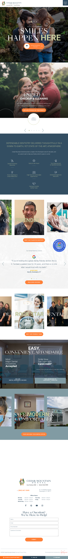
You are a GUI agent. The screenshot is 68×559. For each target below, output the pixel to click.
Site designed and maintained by (56, 552)
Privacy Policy (23, 552)
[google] (31, 505)
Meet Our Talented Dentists (34, 240)
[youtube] (36, 505)
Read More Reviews (34, 282)
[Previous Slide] (1, 34)
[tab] (31, 21)
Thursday (37, 497)
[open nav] (65, 2)
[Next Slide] (66, 34)
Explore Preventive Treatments (34, 110)
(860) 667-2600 (23, 490)
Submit (34, 539)
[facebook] (25, 505)
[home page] (11, 3)
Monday (20, 497)
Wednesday (21, 501)
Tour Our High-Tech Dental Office (34, 434)
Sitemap (17, 552)
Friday (36, 499)
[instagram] (42, 505)
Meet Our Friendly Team (34, 334)
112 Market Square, (45, 490)
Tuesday (20, 499)
